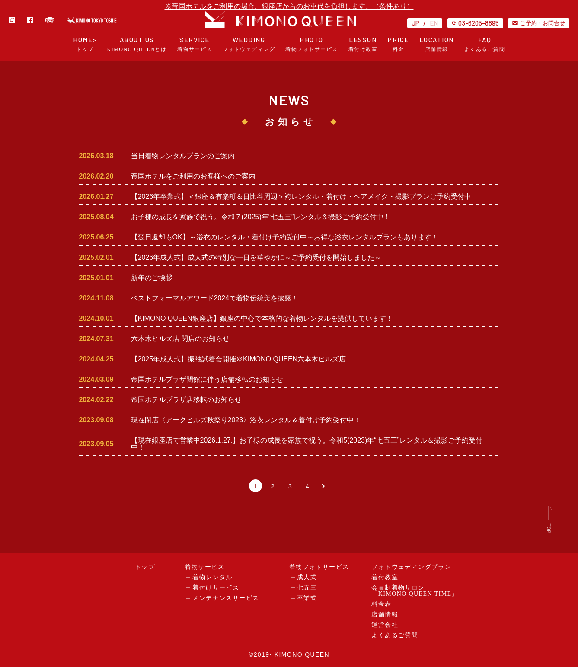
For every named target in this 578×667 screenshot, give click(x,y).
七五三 (307, 587)
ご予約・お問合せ (538, 22)
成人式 (307, 577)
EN (434, 23)
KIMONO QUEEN (302, 654)
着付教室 (384, 577)
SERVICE (194, 44)
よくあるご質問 (394, 635)
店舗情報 (384, 614)
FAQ (484, 44)
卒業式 (307, 598)
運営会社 (384, 625)
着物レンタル (212, 577)
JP (415, 23)
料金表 (381, 604)
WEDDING (249, 44)
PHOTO (311, 44)
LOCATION (436, 44)
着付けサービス (215, 587)
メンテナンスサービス (225, 598)
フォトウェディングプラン (411, 567)
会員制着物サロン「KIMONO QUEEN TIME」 (414, 590)
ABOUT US (137, 44)
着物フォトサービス (319, 567)
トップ (145, 567)
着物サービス (204, 567)
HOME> (85, 44)
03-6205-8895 (475, 23)
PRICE (398, 44)
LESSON (363, 44)
